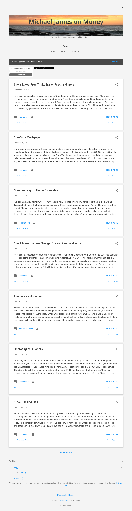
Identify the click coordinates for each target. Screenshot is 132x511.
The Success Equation (28, 296)
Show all (115, 61)
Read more (112, 117)
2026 (16, 468)
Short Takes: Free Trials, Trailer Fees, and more (44, 84)
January (22, 473)
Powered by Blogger (66, 495)
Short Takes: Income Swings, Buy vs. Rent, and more (47, 243)
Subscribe (21, 75)
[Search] (121, 7)
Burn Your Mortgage (27, 137)
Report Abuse (66, 505)
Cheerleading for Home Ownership (36, 190)
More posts (66, 452)
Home (53, 52)
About (64, 52)
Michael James (64, 500)
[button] (116, 84)
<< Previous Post (21, 122)
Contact (77, 52)
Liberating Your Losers (28, 349)
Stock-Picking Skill (26, 402)
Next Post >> (112, 122)
